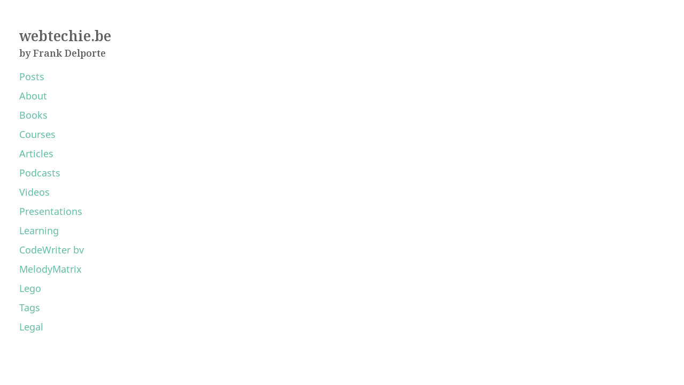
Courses (37, 134)
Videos (34, 192)
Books (33, 115)
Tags (29, 307)
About (33, 95)
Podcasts (39, 172)
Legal (31, 326)
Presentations (50, 211)
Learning (39, 230)
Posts (31, 76)
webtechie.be (65, 35)
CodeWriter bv (51, 249)
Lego (30, 288)
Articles (36, 153)
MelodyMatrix (50, 269)
